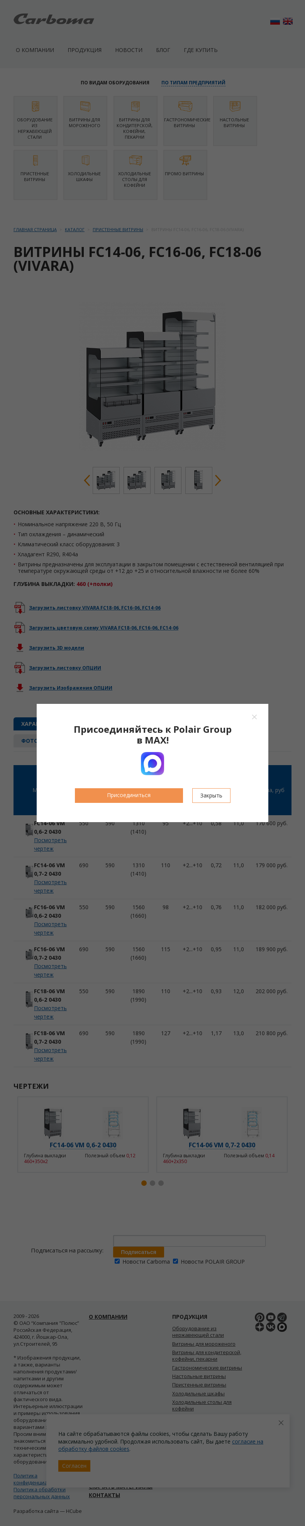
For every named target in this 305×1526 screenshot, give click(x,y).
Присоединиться (129, 795)
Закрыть (211, 795)
